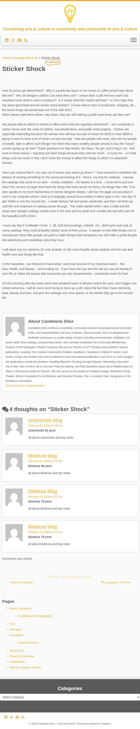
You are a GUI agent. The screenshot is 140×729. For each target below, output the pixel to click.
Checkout (16, 629)
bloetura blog (42, 527)
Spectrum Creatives (100, 723)
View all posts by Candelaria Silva (26, 385)
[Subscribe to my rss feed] (27, 40)
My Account (17, 650)
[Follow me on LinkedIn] (8, 40)
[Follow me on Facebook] (21, 40)
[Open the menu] (133, 40)
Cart (12, 624)
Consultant (16, 635)
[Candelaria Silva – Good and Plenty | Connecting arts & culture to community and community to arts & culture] (70, 14)
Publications (17, 661)
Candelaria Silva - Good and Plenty (56, 723)
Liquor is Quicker (19, 582)
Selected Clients (28, 642)
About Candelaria (20, 608)
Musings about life (26, 58)
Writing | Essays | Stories (25, 667)
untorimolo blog (45, 420)
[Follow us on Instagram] (14, 40)
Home (6, 58)
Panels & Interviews (22, 656)
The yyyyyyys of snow (117, 582)
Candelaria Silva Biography (35, 616)
